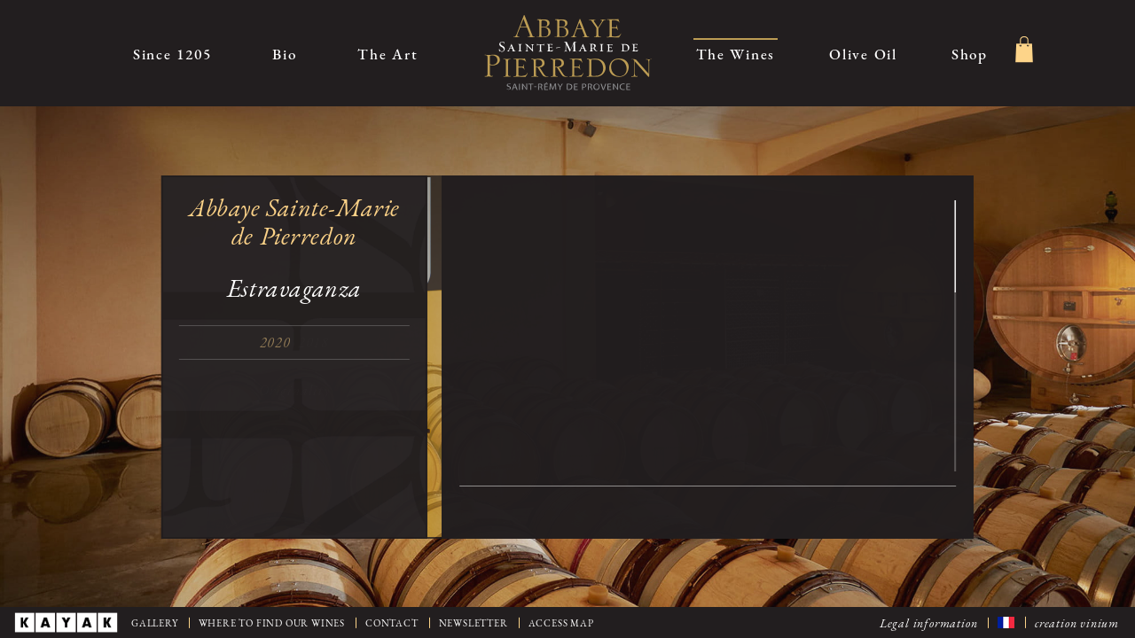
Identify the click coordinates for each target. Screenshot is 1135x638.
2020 (280, 342)
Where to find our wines (272, 623)
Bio (284, 53)
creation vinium (1077, 622)
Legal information (929, 622)
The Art (387, 53)
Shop (969, 53)
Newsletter (473, 623)
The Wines (736, 53)
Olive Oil (863, 53)
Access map (561, 623)
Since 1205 (172, 53)
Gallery (154, 623)
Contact (392, 623)
